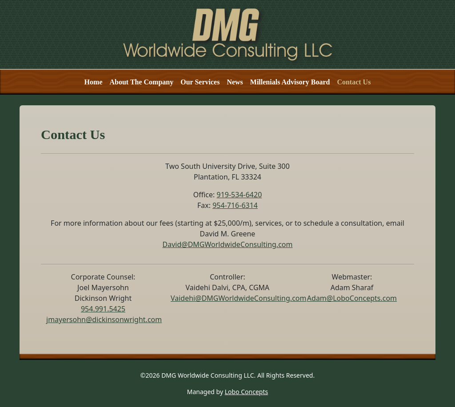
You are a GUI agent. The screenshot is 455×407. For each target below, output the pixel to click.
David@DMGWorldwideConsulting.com (228, 244)
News (235, 82)
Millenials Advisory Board (290, 82)
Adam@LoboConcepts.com (352, 298)
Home (93, 82)
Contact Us (354, 82)
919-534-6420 (239, 195)
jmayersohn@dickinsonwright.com (104, 319)
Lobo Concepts (246, 391)
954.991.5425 (103, 309)
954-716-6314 (235, 205)
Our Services (200, 82)
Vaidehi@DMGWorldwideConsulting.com (238, 298)
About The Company (141, 82)
